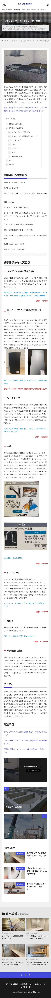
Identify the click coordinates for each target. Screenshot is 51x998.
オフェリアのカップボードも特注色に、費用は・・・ (36, 886)
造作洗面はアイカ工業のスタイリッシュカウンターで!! (36, 855)
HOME (6, 41)
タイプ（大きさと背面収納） (19, 132)
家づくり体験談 (7, 10)
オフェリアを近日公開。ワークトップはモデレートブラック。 (37, 963)
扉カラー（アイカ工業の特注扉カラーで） (23, 136)
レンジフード (14, 148)
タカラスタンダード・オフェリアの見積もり (35, 41)
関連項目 (10, 164)
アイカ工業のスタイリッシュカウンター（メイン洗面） (37, 937)
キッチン (23, 29)
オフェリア (16, 29)
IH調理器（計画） (15, 156)
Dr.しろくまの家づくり (31, 992)
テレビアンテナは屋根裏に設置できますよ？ (12, 937)
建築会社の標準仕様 (14, 124)
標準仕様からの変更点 (14, 128)
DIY (23, 10)
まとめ (9, 160)
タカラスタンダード (32, 29)
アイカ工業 (8, 29)
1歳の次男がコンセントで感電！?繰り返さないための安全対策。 (36, 871)
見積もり (43, 29)
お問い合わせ (31, 10)
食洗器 (12, 152)
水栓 (11, 144)
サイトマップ (42, 10)
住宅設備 (17, 10)
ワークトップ (14, 140)
